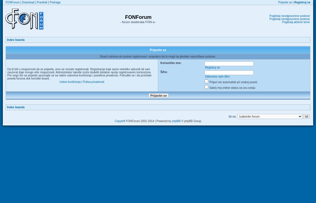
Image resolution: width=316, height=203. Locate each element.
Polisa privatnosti (93, 81)
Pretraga (55, 2)
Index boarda (15, 39)
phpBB (176, 121)
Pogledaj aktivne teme (296, 22)
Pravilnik (42, 2)
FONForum (13, 2)
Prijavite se (285, 2)
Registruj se (212, 67)
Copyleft (120, 121)
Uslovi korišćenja (70, 81)
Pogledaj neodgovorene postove (290, 15)
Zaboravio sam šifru (217, 76)
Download (28, 2)
